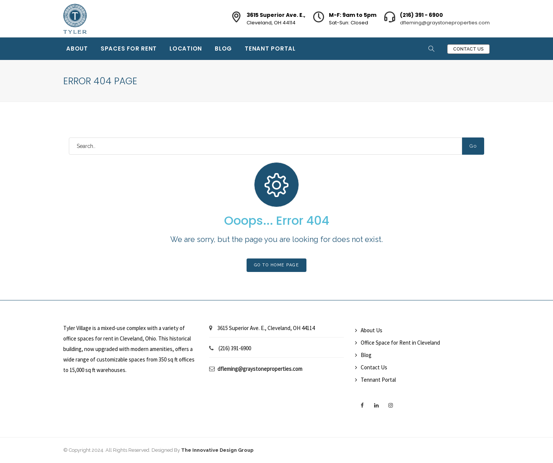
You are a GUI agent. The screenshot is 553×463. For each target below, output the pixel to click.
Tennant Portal (378, 379)
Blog (223, 48)
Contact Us (468, 49)
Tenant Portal (270, 48)
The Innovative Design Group (217, 450)
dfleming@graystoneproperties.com (445, 22)
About (77, 48)
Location (185, 48)
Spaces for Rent (129, 48)
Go (473, 146)
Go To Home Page (276, 265)
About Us (371, 330)
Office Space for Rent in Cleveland (400, 342)
